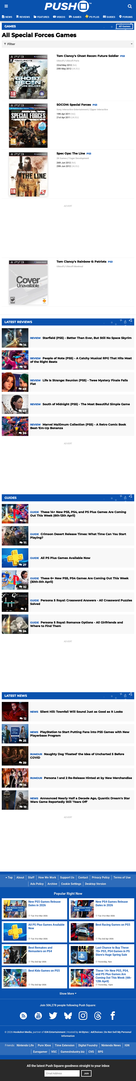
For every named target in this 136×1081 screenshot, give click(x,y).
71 (23, 542)
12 (23, 367)
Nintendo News (111, 1045)
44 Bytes (83, 1032)
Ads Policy (37, 884)
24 (22, 631)
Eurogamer (40, 1051)
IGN (127, 1045)
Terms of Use (122, 877)
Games (10, 26)
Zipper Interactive (99, 109)
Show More (68, 993)
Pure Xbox (44, 1045)
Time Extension (64, 1045)
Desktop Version (95, 884)
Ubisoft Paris (72, 60)
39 (22, 762)
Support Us (67, 877)
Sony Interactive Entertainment (72, 109)
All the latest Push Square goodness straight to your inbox (68, 1066)
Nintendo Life (25, 1045)
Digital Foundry (88, 1045)
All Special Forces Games (39, 35)
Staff (31, 877)
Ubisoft (60, 60)
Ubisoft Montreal (74, 266)
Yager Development (79, 158)
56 (22, 433)
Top (9, 877)
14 (22, 345)
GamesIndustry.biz (73, 1051)
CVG (91, 1051)
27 (22, 565)
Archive (52, 884)
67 (22, 411)
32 (22, 587)
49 (22, 389)
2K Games (62, 158)
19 (23, 807)
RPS (100, 1051)
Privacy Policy (101, 877)
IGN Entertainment (54, 1032)
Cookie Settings (71, 884)
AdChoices (96, 1032)
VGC (54, 1051)
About (20, 877)
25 (22, 740)
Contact (83, 877)
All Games (124, 26)
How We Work (47, 877)
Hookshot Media (22, 1032)
